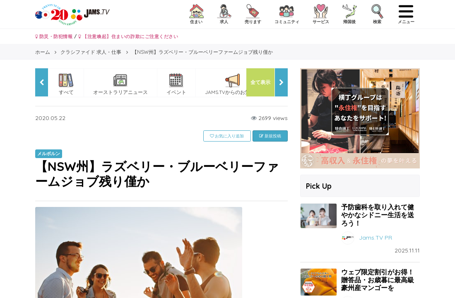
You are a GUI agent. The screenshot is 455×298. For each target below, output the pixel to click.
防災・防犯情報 (54, 36)
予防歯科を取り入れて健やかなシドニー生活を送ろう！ (377, 215)
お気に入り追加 (227, 136)
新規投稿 (270, 136)
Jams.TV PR (375, 237)
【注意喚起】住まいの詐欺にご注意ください (128, 36)
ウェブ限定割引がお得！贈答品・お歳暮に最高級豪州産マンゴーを (377, 280)
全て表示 (260, 82)
